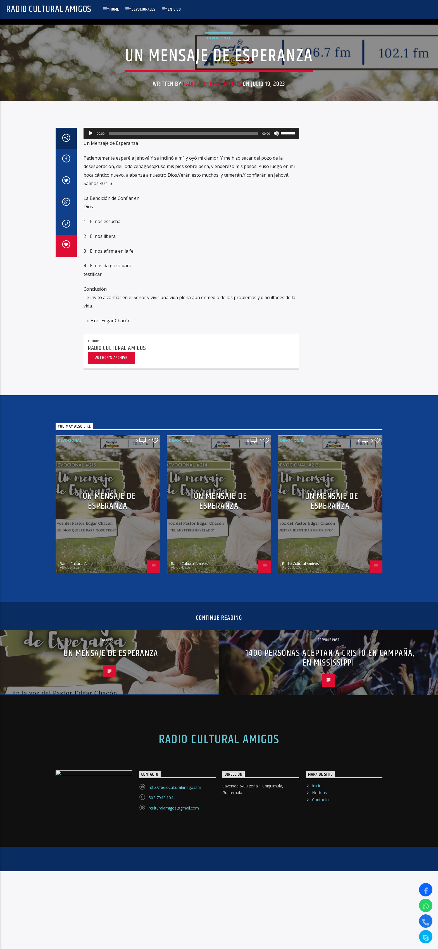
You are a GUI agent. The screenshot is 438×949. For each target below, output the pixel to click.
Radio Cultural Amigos (48, 9)
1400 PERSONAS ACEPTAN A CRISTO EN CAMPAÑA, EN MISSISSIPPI (330, 874)
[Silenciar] (276, 349)
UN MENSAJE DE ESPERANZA (109, 717)
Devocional (219, 136)
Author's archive (111, 573)
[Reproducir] (91, 349)
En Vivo (174, 9)
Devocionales (144, 9)
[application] (191, 349)
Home (114, 9)
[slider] (183, 349)
